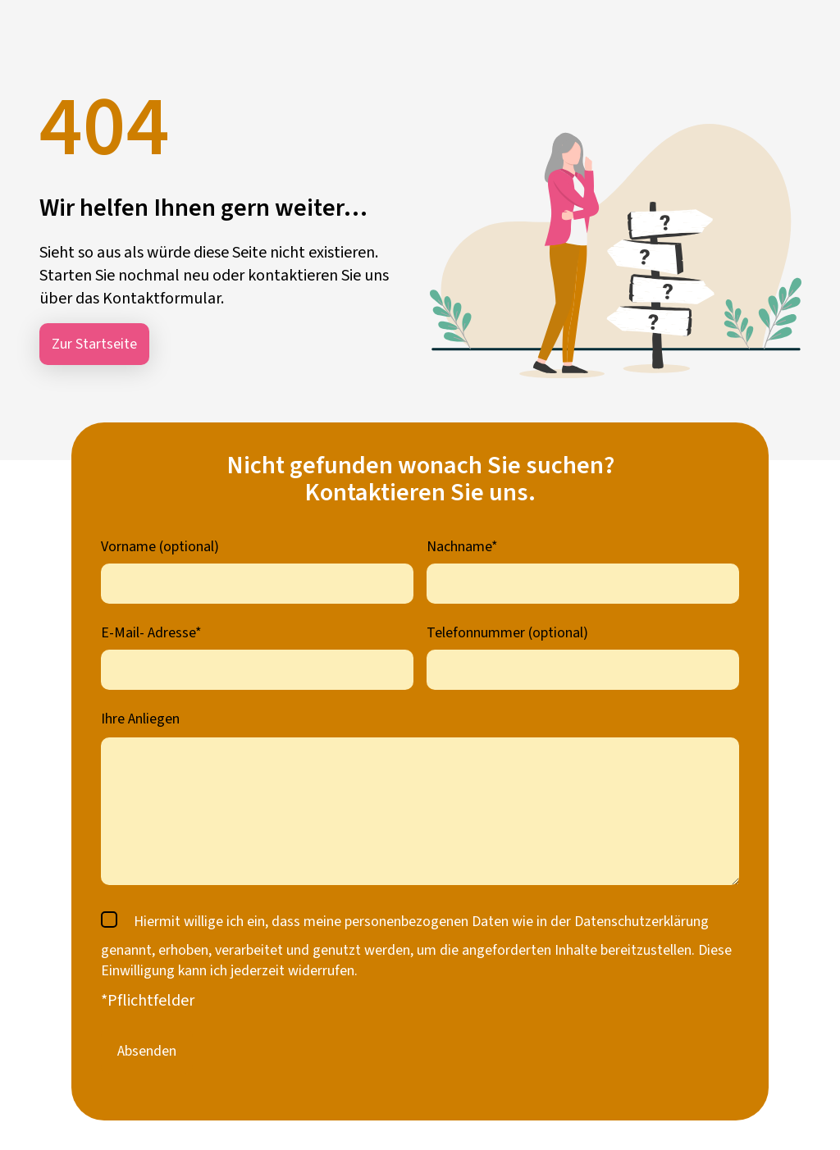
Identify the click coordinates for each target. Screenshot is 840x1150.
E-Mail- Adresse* (151, 633)
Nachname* (462, 546)
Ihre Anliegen (140, 719)
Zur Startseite (94, 344)
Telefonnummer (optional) (507, 633)
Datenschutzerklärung (641, 921)
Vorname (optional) (160, 546)
